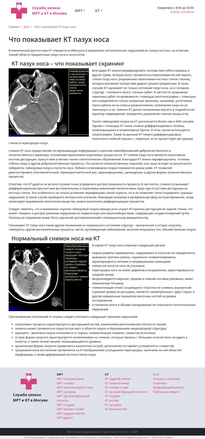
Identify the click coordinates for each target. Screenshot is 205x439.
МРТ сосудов (65, 405)
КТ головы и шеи (117, 387)
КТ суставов (113, 405)
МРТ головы (65, 383)
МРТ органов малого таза (75, 387)
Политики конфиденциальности (131, 437)
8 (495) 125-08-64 (182, 12)
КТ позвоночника (117, 383)
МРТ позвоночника (70, 379)
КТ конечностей (116, 409)
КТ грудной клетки (118, 379)
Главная (14, 27)
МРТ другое (65, 418)
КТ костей (111, 400)
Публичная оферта (166, 392)
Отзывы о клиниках (166, 379)
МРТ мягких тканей (70, 409)
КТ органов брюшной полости (126, 392)
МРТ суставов (66, 392)
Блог (27, 27)
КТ (97, 10)
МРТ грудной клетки (71, 413)
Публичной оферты (162, 437)
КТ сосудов (112, 396)
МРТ (79, 10)
